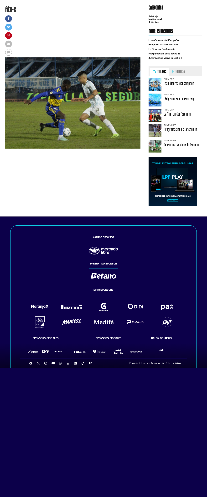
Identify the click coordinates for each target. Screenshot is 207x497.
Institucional (155, 19)
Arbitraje (153, 16)
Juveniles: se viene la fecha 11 (165, 58)
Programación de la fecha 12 (164, 53)
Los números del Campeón (164, 40)
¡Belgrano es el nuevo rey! (163, 44)
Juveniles (154, 22)
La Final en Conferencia (162, 49)
